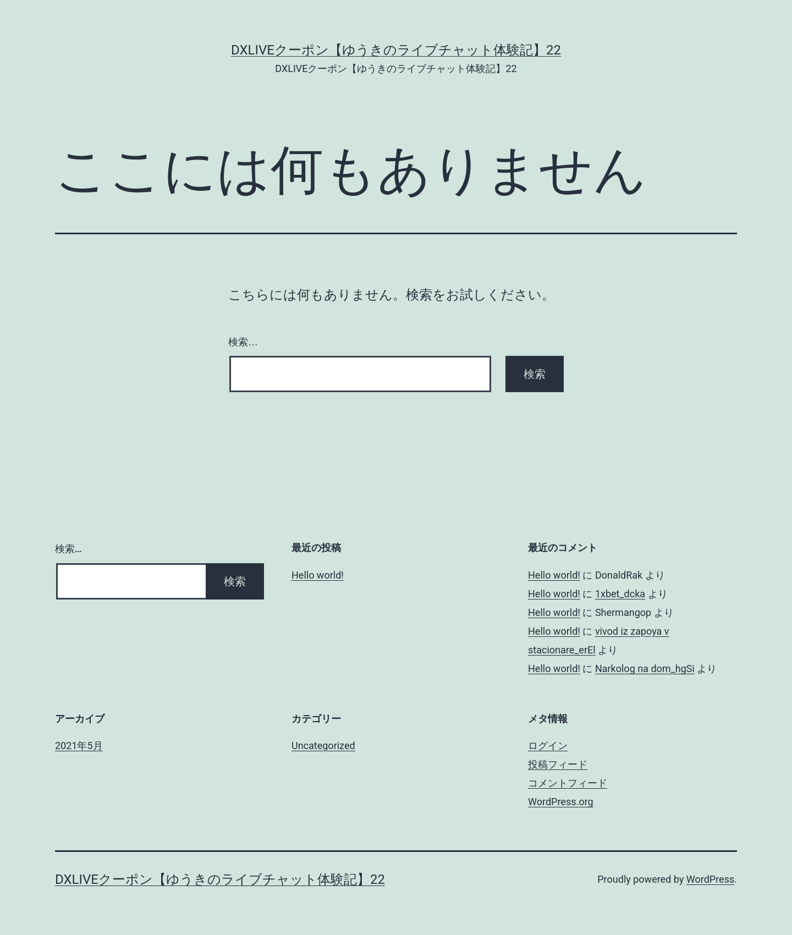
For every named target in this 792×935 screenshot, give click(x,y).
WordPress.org (560, 801)
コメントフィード (567, 783)
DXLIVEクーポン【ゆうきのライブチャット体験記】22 (396, 50)
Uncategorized (323, 745)
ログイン (548, 745)
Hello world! (318, 575)
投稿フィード (557, 764)
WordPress (710, 879)
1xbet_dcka (620, 594)
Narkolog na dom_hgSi (645, 668)
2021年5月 (79, 745)
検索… (243, 342)
